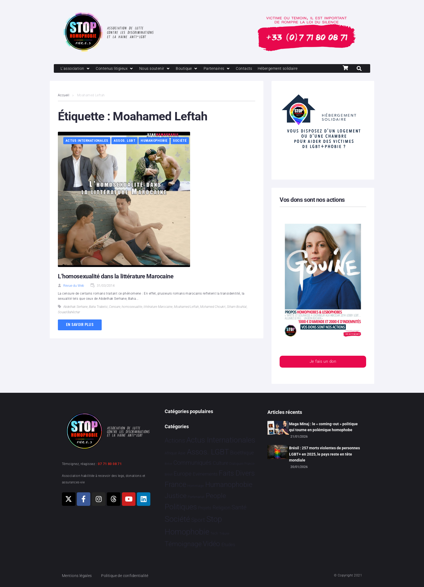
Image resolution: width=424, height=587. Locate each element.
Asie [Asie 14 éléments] (182, 453)
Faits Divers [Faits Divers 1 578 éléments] (237, 473)
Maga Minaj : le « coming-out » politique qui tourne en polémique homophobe (323, 427)
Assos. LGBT (124, 141)
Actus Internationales (86, 141)
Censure (114, 307)
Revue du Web (73, 286)
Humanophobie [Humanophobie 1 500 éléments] (228, 485)
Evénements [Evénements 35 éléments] (205, 474)
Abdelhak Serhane (75, 307)
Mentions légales (78, 575)
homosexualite (132, 307)
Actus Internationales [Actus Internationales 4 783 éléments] (220, 440)
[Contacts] (250, 68)
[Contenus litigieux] (116, 68)
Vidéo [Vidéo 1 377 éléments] (211, 544)
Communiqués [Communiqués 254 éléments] (192, 463)
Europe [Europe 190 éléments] (182, 473)
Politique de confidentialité (128, 575)
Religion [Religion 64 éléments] (221, 508)
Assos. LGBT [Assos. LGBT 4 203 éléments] (208, 452)
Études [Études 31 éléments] (228, 544)
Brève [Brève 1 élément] (168, 464)
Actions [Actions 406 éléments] (175, 440)
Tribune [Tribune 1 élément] (224, 534)
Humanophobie (154, 141)
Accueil (63, 96)
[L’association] (76, 68)
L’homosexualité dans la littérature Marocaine (115, 276)
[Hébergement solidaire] (285, 68)
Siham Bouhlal (237, 307)
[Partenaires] (222, 68)
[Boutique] (191, 68)
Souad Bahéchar (69, 313)
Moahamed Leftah (186, 307)
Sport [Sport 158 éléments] (198, 520)
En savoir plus (80, 325)
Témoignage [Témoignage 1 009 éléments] (183, 544)
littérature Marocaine (158, 307)
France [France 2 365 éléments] (175, 484)
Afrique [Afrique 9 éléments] (171, 453)
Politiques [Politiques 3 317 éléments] (181, 507)
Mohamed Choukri (213, 307)
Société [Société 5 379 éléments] (177, 519)
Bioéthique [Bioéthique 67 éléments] (242, 453)
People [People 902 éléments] (216, 496)
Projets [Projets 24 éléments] (204, 508)
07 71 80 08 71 (110, 464)
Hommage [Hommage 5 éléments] (195, 486)
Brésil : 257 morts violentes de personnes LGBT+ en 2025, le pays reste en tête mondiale (324, 454)
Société (180, 141)
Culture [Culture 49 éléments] (220, 463)
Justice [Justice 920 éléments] (176, 496)
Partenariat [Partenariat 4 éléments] (196, 497)
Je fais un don (323, 362)
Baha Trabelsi (98, 307)
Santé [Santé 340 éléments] (238, 507)
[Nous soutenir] (158, 68)
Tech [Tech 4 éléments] (214, 534)
